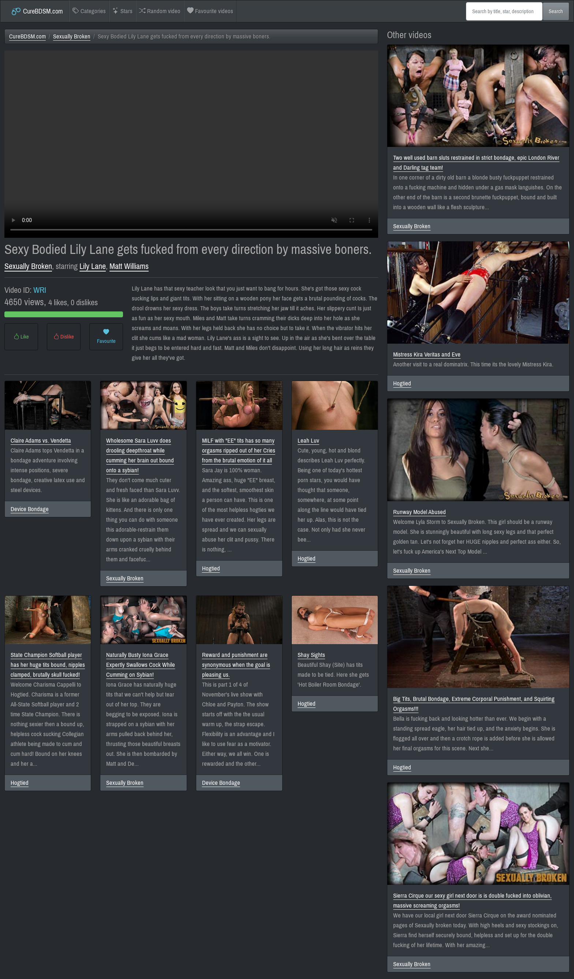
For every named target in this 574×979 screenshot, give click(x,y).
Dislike (63, 337)
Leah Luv (308, 440)
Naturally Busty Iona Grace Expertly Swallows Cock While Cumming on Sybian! (140, 664)
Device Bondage (30, 509)
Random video (159, 11)
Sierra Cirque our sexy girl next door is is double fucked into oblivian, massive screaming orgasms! (472, 900)
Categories (89, 11)
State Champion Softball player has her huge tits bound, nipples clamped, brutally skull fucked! (48, 664)
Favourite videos (210, 11)
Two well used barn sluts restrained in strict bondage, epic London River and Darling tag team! (476, 162)
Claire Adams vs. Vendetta (41, 440)
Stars (122, 11)
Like (21, 337)
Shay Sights (311, 655)
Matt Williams (129, 266)
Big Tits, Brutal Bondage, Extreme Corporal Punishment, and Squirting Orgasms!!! (474, 703)
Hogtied (211, 568)
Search (556, 11)
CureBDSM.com (37, 11)
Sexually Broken (71, 36)
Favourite (106, 336)
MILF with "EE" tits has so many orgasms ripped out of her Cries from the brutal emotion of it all (238, 450)
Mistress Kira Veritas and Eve (427, 354)
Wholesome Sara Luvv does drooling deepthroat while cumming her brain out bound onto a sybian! (140, 455)
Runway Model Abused (419, 512)
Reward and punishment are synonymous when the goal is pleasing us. (236, 664)
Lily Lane (92, 266)
